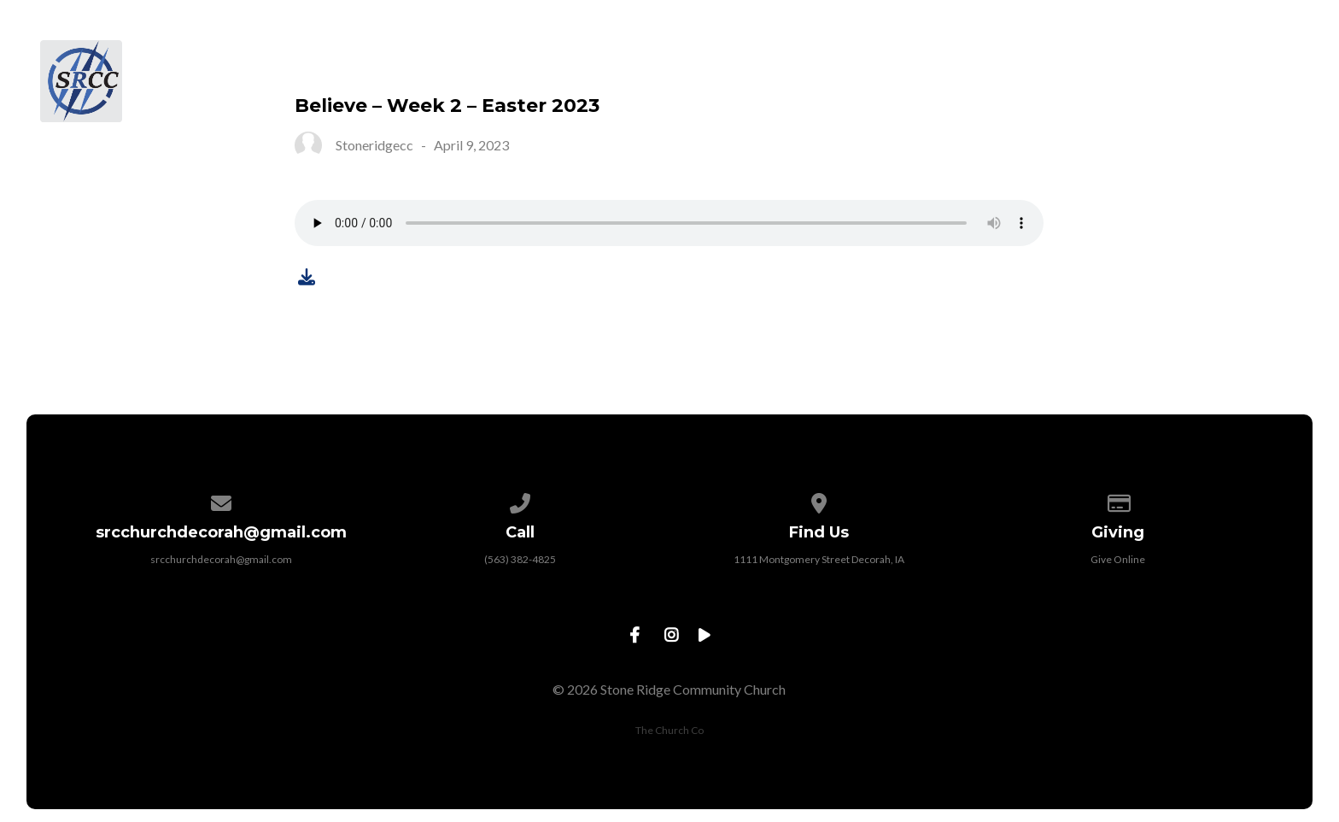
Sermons (1069, 61)
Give (1164, 61)
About (706, 61)
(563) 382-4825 (520, 559)
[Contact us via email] (221, 500)
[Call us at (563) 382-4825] (520, 500)
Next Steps (820, 61)
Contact (1260, 61)
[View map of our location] (818, 500)
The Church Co (669, 730)
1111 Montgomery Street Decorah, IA (819, 559)
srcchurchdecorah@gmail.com (221, 559)
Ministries (949, 61)
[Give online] (1117, 500)
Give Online (1117, 559)
